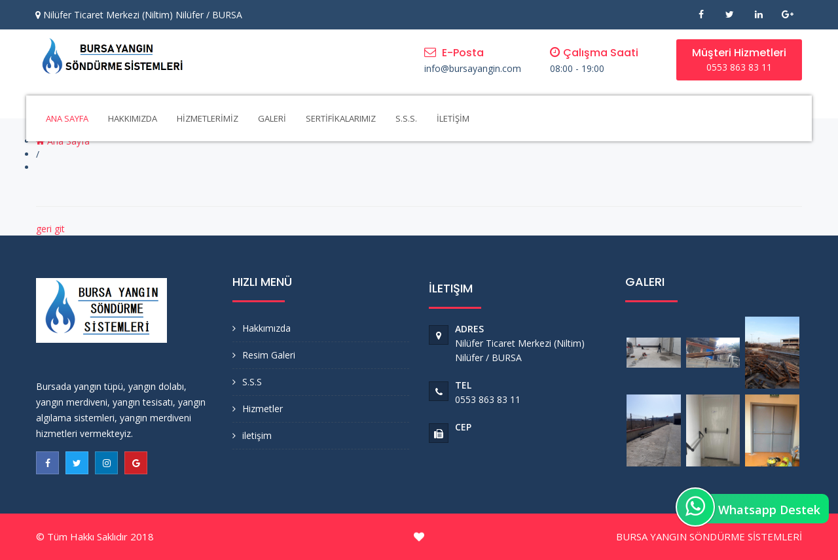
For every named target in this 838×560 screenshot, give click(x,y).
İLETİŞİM (453, 118)
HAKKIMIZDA (132, 118)
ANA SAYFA (67, 118)
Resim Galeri (268, 355)
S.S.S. (406, 118)
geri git (50, 228)
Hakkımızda (266, 328)
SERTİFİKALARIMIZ (341, 118)
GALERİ (272, 118)
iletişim (257, 435)
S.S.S (252, 382)
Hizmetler (262, 408)
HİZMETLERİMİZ (207, 118)
